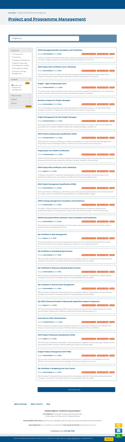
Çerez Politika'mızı (73, 438)
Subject (14, 99)
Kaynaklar (88, 5)
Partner (14, 103)
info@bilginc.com (48, 5)
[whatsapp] (118, 436)
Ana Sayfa (12, 13)
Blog (48, 404)
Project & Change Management (19, 72)
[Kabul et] (108, 439)
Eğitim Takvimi (37, 404)
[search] (120, 5)
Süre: (50, 54)
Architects (16, 57)
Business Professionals (21, 60)
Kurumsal (77, 5)
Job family (15, 51)
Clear (27, 83)
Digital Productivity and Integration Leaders (20, 64)
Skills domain (16, 96)
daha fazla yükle (74, 390)
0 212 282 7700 (32, 5)
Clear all (28, 106)
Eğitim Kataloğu (20, 404)
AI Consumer (17, 54)
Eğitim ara (17, 38)
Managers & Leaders (20, 68)
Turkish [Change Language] (112, 5)
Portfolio (14, 79)
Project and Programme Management (17, 87)
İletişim (97, 5)
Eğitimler (67, 5)
